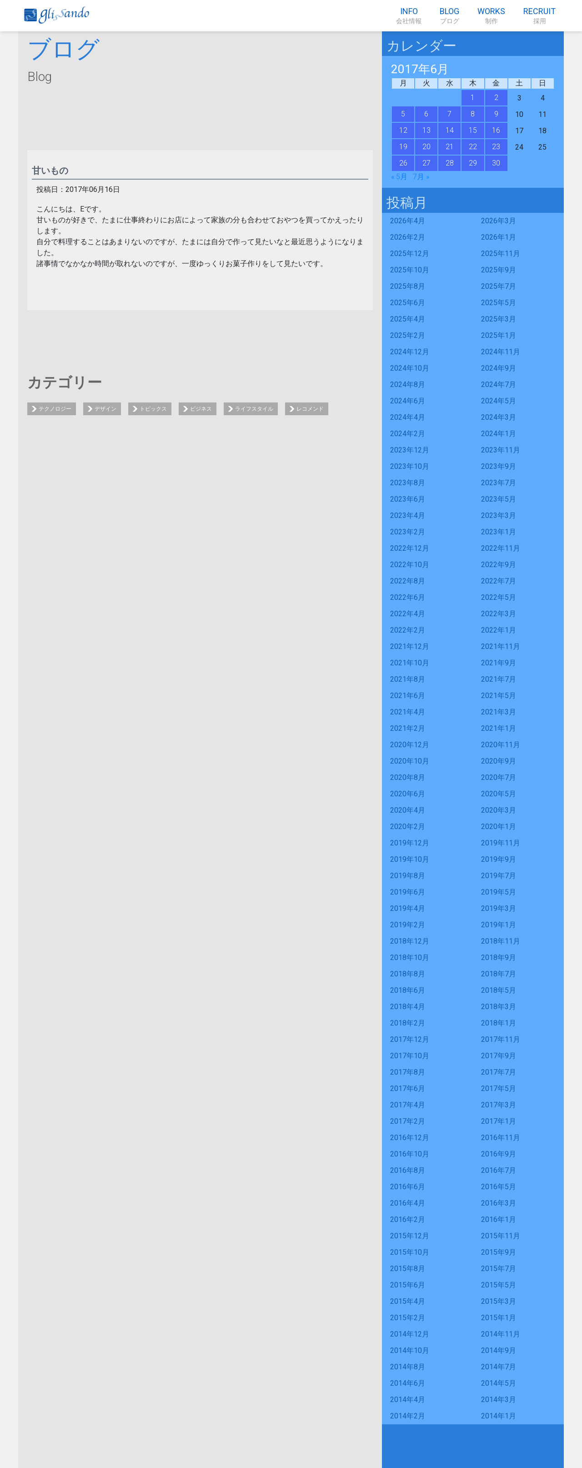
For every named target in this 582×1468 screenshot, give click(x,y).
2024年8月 (407, 384)
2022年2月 (407, 630)
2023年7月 (498, 482)
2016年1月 (498, 1219)
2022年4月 (407, 613)
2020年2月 (407, 826)
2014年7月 (498, 1366)
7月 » (421, 176)
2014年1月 (498, 1416)
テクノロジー (55, 409)
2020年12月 (409, 744)
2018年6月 (407, 990)
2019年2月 (407, 924)
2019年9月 (498, 859)
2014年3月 (498, 1399)
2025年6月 (407, 302)
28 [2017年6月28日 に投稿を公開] (450, 163)
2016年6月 (407, 1186)
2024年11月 (500, 351)
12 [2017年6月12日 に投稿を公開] (403, 130)
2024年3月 (498, 417)
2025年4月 (407, 319)
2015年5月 (498, 1285)
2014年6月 (407, 1383)
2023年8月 (407, 482)
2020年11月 (500, 744)
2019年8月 (407, 875)
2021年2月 (407, 728)
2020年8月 (407, 777)
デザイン (105, 409)
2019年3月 (498, 908)
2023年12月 (409, 450)
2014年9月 (498, 1350)
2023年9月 (498, 466)
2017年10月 (409, 1055)
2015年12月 (409, 1236)
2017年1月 (498, 1121)
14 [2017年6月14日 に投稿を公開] (450, 130)
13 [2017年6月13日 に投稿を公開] (426, 130)
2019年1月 (498, 924)
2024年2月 (407, 433)
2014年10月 (409, 1350)
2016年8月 (407, 1170)
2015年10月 (409, 1252)
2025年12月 (409, 253)
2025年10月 (409, 270)
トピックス (153, 409)
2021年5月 (498, 695)
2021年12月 (409, 646)
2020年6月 (407, 793)
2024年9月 (498, 368)
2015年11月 (500, 1236)
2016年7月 (498, 1170)
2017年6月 (407, 1088)
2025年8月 (407, 286)
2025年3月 (498, 319)
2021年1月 (498, 728)
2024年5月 (498, 401)
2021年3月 (498, 712)
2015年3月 (498, 1301)
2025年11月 (500, 253)
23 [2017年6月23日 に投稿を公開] (496, 146)
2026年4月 (407, 220)
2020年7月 (498, 777)
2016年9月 (498, 1154)
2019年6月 (407, 892)
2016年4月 (407, 1203)
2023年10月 (409, 466)
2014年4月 (407, 1399)
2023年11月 (500, 450)
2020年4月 (407, 810)
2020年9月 (498, 761)
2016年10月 (409, 1154)
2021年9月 (498, 663)
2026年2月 (407, 237)
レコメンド (310, 409)
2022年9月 (498, 564)
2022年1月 (498, 630)
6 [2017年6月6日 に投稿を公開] (426, 114)
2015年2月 (407, 1317)
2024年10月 (409, 368)
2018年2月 (407, 1023)
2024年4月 (407, 417)
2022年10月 (409, 564)
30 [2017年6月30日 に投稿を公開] (496, 163)
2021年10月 (409, 663)
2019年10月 (409, 859)
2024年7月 (498, 384)
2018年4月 (407, 1006)
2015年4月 (407, 1301)
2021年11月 (500, 646)
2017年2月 (407, 1121)
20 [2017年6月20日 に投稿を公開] (426, 146)
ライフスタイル (254, 409)
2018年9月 (498, 957)
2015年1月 (498, 1317)
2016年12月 (409, 1137)
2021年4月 (407, 712)
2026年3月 (498, 220)
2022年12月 (409, 548)
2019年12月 (409, 843)
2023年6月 (407, 499)
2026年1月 (498, 237)
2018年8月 (407, 974)
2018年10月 (409, 957)
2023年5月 (498, 499)
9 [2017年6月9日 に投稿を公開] (496, 114)
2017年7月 (498, 1072)
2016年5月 (498, 1186)
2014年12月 (409, 1334)
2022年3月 (498, 613)
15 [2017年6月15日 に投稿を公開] (473, 130)
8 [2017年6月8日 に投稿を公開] (473, 114)
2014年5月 (498, 1383)
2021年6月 (407, 695)
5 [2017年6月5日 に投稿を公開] (403, 114)
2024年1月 (498, 433)
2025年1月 (498, 335)
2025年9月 (498, 270)
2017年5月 (498, 1088)
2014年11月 (500, 1334)
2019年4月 (407, 908)
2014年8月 (407, 1366)
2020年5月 (498, 793)
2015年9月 (498, 1252)
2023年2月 (407, 532)
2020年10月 (409, 761)
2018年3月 (498, 1006)
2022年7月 (498, 581)
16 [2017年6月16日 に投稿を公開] (496, 130)
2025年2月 (407, 335)
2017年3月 (498, 1105)
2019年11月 (500, 843)
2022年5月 (498, 597)
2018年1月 (498, 1023)
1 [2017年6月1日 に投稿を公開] (473, 97)
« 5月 (399, 176)
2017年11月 (500, 1039)
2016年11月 (500, 1137)
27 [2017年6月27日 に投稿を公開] (426, 163)
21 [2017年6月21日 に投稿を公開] (450, 146)
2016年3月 (498, 1203)
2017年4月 (407, 1105)
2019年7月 (498, 875)
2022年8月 (407, 581)
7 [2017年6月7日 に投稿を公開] (449, 114)
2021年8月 (407, 679)
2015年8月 (407, 1268)
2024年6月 (407, 401)
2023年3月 (498, 515)
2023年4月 (407, 515)
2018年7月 (498, 974)
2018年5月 (498, 990)
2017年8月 (407, 1072)
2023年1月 (498, 532)
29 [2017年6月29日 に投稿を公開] (473, 163)
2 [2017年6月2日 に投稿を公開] (496, 97)
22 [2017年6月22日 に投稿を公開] (473, 146)
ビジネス (201, 409)
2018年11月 (500, 941)
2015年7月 (498, 1268)
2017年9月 (498, 1055)
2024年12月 (409, 351)
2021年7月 (498, 679)
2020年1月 (498, 826)
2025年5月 (498, 302)
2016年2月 (407, 1219)
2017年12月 (409, 1039)
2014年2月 (407, 1416)
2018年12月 (409, 941)
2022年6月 (407, 597)
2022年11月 (500, 548)
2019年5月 (498, 892)
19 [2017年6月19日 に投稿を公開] (403, 146)
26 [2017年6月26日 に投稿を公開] (403, 163)
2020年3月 (498, 810)
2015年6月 (407, 1285)
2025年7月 (498, 286)
